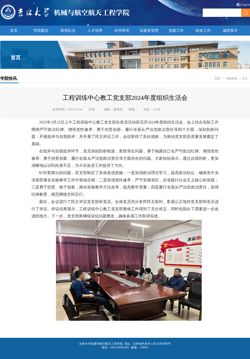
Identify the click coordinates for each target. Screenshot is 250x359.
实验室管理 (149, 30)
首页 (13, 30)
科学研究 (121, 30)
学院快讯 (232, 78)
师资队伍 (67, 30)
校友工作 (203, 30)
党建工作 (176, 30)
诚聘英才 (230, 30)
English (245, 4)
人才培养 (94, 30)
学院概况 (40, 30)
